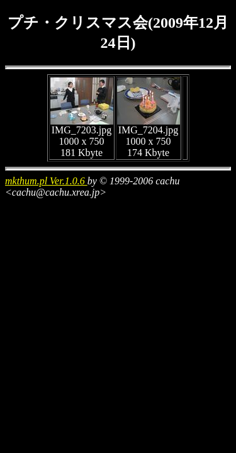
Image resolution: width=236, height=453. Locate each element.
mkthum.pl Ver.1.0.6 (46, 181)
